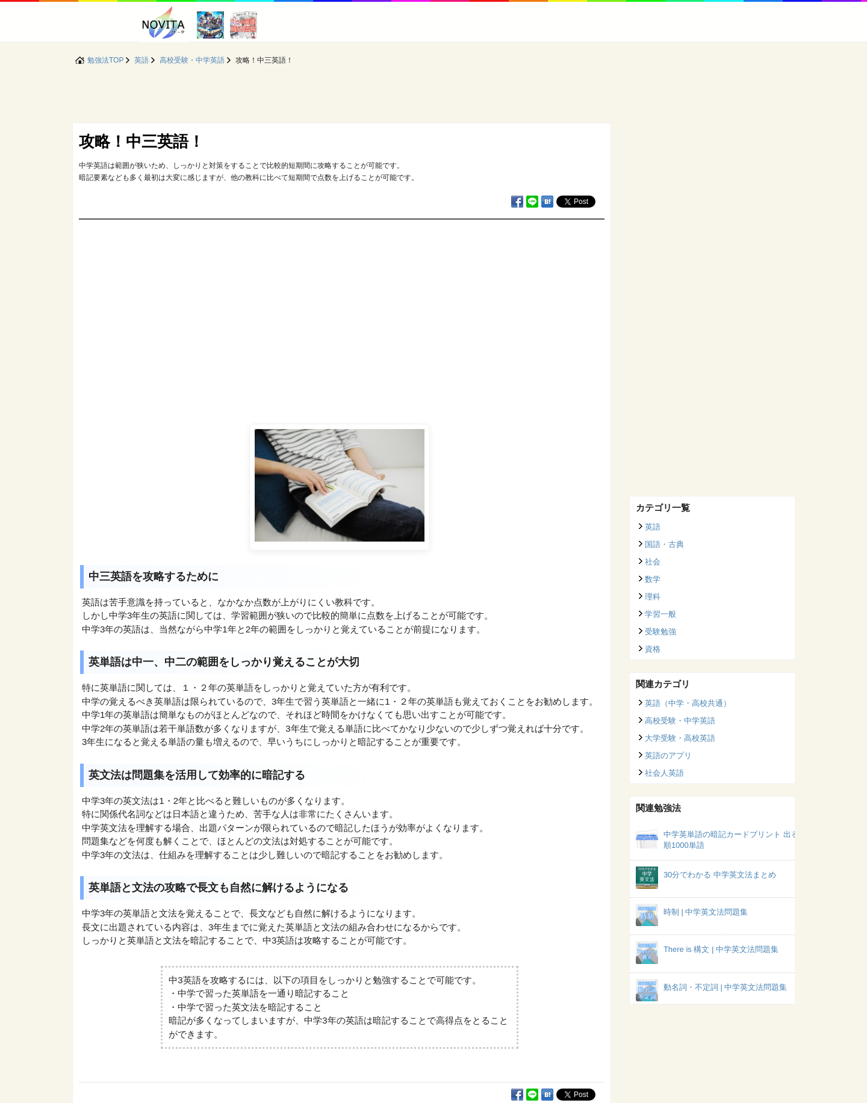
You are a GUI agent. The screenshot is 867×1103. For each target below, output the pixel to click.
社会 (652, 561)
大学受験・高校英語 (680, 738)
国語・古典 (664, 544)
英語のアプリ (668, 755)
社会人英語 (664, 772)
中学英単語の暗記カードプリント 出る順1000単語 (731, 840)
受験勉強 (660, 631)
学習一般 (660, 614)
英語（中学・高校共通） (688, 703)
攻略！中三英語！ (141, 141)
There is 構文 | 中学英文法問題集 (720, 949)
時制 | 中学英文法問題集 (705, 911)
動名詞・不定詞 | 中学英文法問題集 (725, 987)
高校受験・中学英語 (680, 720)
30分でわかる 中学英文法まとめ (719, 874)
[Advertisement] (342, 310)
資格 (652, 648)
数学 (652, 579)
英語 (652, 526)
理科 (652, 596)
